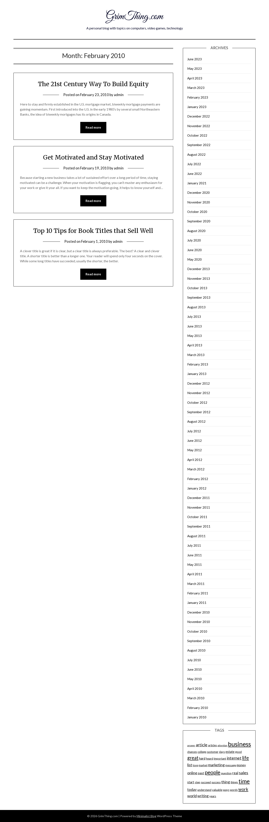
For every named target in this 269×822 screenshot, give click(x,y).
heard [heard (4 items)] (209, 758)
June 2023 (194, 59)
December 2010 (198, 612)
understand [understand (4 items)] (204, 790)
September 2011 (198, 526)
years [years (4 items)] (212, 796)
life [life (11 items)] (245, 758)
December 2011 (198, 498)
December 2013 (198, 269)
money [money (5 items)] (241, 765)
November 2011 (198, 507)
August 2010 (196, 650)
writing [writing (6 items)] (203, 796)
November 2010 (198, 622)
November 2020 (198, 202)
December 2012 (198, 383)
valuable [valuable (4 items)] (217, 790)
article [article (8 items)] (201, 744)
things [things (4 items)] (234, 782)
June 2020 (194, 250)
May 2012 (194, 450)
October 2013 (197, 288)
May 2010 (194, 679)
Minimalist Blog (146, 816)
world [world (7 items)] (192, 795)
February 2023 (197, 97)
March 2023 (195, 88)
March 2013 (195, 355)
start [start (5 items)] (190, 782)
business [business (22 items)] (239, 744)
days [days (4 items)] (222, 751)
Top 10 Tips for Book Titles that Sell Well (93, 231)
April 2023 (194, 78)
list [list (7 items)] (189, 765)
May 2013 (194, 336)
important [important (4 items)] (220, 758)
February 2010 (197, 708)
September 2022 (198, 145)
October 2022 (197, 135)
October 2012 (197, 402)
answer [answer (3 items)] (191, 745)
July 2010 (194, 660)
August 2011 (196, 536)
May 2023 (194, 68)
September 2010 (198, 641)
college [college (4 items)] (202, 751)
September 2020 (198, 221)
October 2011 (197, 517)
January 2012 (196, 488)
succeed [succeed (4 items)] (206, 782)
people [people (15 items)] (212, 772)
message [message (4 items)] (230, 765)
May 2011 (194, 564)
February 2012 (197, 479)
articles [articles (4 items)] (212, 745)
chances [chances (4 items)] (192, 751)
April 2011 (194, 574)
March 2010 (195, 698)
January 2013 (196, 374)
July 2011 (194, 545)
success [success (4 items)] (216, 782)
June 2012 (194, 440)
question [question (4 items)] (226, 773)
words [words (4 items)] (234, 790)
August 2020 (196, 231)
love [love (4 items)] (195, 765)
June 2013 (194, 326)
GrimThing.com (134, 16)
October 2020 (197, 212)
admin (119, 94)
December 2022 (198, 116)
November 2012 (198, 393)
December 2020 (198, 192)
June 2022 (194, 173)
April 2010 (194, 688)
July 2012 (194, 431)
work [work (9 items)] (243, 789)
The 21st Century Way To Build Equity (93, 84)
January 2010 (196, 717)
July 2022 (194, 164)
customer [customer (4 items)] (212, 751)
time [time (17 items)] (244, 781)
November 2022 (198, 126)
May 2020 (194, 259)
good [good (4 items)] (238, 751)
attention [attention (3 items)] (222, 745)
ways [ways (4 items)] (226, 790)
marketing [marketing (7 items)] (216, 765)
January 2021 (196, 183)
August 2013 (196, 307)
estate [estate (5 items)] (230, 751)
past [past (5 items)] (201, 773)
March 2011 (195, 584)
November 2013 (198, 278)
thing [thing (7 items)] (225, 782)
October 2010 (197, 631)
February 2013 (197, 364)
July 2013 (194, 316)
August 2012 (196, 421)
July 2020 (194, 240)
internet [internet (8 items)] (234, 758)
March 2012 (195, 469)
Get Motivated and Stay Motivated (93, 157)
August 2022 (196, 154)
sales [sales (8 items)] (243, 772)
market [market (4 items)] (203, 765)
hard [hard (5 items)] (202, 758)
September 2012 (198, 412)
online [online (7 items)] (192, 773)
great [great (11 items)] (192, 758)
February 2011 (197, 593)
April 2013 (194, 345)
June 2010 (194, 669)
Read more (93, 127)
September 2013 (198, 297)
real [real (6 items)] (235, 773)
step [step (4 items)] (197, 782)
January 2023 (196, 107)
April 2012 (194, 460)
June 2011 (194, 555)
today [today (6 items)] (192, 789)
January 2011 (196, 602)
